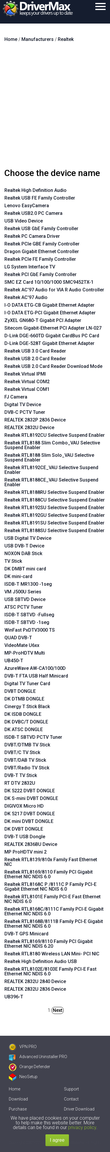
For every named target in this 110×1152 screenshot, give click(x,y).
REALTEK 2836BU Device (30, 844)
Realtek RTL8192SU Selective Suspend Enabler (54, 507)
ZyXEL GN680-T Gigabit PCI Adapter (42, 320)
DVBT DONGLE (20, 691)
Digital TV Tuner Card (27, 683)
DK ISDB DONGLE (22, 714)
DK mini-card (18, 576)
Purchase (18, 1109)
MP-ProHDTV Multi (24, 653)
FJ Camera (15, 397)
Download (18, 1099)
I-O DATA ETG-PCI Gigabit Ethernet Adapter (50, 313)
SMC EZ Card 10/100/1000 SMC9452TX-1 (49, 282)
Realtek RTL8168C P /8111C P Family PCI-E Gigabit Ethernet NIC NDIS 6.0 (50, 887)
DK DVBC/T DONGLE (26, 722)
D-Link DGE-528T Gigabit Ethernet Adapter (49, 343)
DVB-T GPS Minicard (26, 934)
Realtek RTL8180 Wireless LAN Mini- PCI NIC (51, 954)
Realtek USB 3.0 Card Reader (35, 351)
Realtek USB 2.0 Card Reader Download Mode (53, 366)
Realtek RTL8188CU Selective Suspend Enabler (54, 500)
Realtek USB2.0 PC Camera (33, 213)
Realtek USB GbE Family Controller (41, 228)
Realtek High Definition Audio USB (40, 961)
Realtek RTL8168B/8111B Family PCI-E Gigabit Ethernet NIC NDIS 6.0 (53, 924)
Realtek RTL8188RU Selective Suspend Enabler (54, 492)
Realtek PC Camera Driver (32, 236)
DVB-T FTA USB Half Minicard (36, 676)
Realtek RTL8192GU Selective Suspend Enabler (54, 515)
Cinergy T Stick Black (27, 706)
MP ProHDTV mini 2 (25, 852)
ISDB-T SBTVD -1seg (26, 622)
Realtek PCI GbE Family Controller (40, 274)
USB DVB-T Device (24, 546)
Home (14, 1089)
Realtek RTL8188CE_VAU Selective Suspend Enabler (51, 482)
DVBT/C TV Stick (22, 752)
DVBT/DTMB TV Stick (27, 745)
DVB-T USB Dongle (24, 836)
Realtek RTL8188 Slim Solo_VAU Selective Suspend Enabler (49, 457)
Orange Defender (29, 1067)
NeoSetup (23, 1077)
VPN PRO (23, 1047)
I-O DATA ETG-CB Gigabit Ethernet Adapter (49, 305)
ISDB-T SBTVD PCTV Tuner (33, 737)
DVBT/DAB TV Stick (25, 760)
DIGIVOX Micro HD (24, 806)
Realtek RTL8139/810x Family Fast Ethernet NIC (50, 862)
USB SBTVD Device (24, 599)
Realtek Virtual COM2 (27, 381)
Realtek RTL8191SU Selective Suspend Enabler (54, 523)
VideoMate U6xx (21, 645)
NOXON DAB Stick (23, 553)
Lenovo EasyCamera (26, 205)
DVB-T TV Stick (20, 775)
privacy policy (82, 1127)
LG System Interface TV (29, 267)
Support (71, 1089)
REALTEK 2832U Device (29, 427)
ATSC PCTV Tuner (23, 607)
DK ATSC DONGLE (23, 729)
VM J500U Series (22, 592)
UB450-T (13, 660)
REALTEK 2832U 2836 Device (35, 989)
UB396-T (13, 997)
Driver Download (79, 1109)
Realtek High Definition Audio (35, 190)
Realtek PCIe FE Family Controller (40, 259)
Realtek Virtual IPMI (25, 374)
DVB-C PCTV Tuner (24, 412)
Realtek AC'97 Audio (26, 297)
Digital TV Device (22, 404)
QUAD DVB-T (18, 637)
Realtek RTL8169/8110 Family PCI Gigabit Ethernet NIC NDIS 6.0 (48, 874)
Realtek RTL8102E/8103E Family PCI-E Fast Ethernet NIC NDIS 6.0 (50, 971)
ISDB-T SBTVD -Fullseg (29, 615)
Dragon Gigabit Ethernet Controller (41, 251)
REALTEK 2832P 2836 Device (35, 420)
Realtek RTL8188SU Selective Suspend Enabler (54, 530)
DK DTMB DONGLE (24, 699)
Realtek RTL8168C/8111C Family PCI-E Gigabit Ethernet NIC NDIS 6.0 (54, 911)
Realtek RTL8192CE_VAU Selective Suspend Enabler (51, 470)
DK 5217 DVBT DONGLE (29, 813)
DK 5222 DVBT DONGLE (29, 791)
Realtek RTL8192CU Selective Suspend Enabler (54, 435)
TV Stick (13, 561)
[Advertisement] (55, 107)
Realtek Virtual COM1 (27, 389)
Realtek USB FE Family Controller (39, 198)
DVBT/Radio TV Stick (26, 768)
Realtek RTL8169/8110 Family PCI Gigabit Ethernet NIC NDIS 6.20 (48, 944)
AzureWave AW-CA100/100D (35, 668)
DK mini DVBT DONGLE (28, 821)
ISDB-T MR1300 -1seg (28, 584)
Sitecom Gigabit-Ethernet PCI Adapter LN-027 (52, 328)
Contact (71, 1099)
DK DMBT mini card (25, 569)
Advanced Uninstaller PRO (38, 1057)
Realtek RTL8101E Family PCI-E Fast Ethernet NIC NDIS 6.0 (52, 899)
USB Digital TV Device (27, 538)
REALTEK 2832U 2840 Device (35, 981)
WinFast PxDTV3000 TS (29, 630)
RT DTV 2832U (19, 783)
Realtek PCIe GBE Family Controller (41, 244)
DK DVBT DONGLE (23, 829)
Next (57, 1010)
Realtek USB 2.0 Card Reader (35, 358)
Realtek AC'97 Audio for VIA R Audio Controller (54, 290)
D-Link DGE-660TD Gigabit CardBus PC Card (51, 335)
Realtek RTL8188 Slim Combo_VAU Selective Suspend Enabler (52, 445)
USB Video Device (23, 221)
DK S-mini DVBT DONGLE (31, 798)
